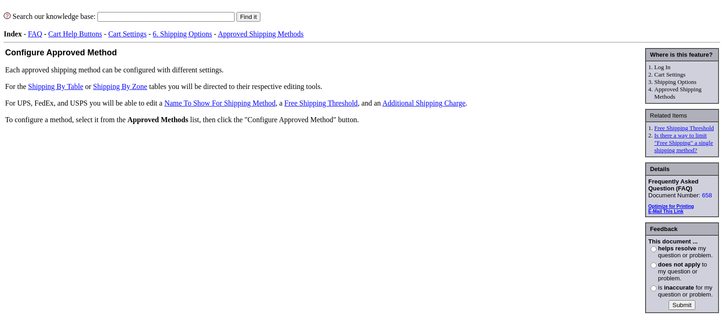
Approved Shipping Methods (261, 34)
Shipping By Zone (120, 86)
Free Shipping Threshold (684, 128)
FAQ (35, 34)
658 (707, 195)
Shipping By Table (55, 86)
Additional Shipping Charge (423, 103)
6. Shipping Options (182, 34)
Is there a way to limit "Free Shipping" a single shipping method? (683, 143)
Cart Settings (127, 34)
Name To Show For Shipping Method (220, 103)
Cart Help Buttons (75, 34)
